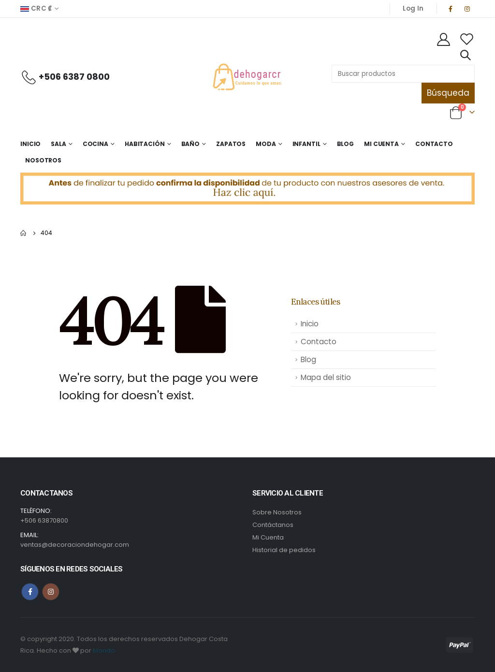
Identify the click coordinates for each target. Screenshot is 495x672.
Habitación (145, 144)
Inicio (30, 144)
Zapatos (231, 144)
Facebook (30, 591)
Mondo (104, 650)
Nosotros (43, 160)
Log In (413, 8)
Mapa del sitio (326, 377)
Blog (345, 144)
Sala (58, 144)
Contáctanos (272, 524)
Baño (190, 144)
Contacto (434, 144)
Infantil (306, 144)
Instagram (50, 591)
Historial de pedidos (284, 550)
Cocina (95, 144)
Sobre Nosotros (277, 512)
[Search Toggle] (465, 55)
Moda (266, 144)
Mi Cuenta (381, 144)
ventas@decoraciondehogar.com (74, 544)
